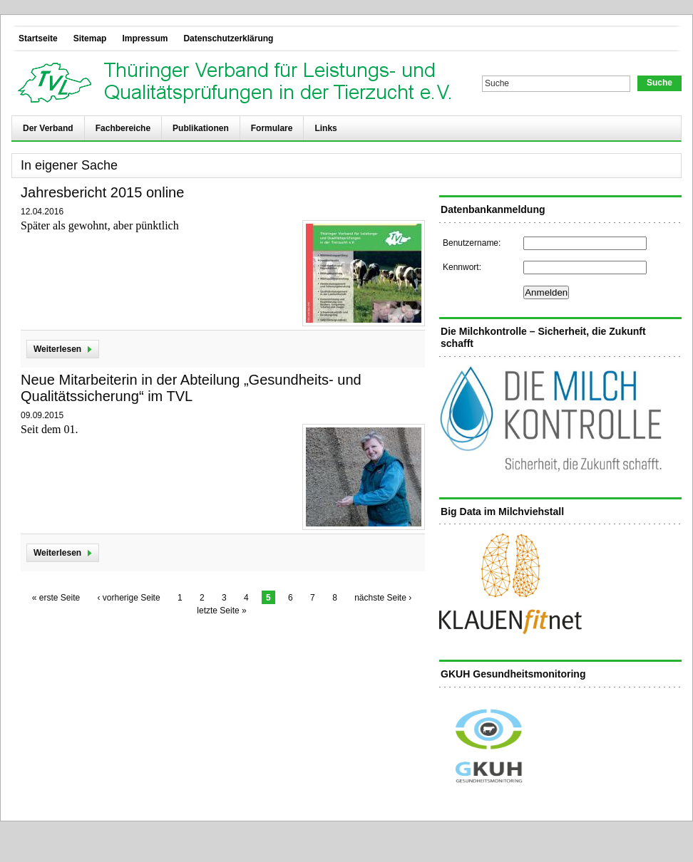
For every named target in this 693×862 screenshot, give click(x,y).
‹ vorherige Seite (129, 598)
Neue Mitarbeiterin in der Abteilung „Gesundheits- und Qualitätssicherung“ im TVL (191, 388)
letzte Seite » (221, 611)
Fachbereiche (123, 128)
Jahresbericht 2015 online (102, 192)
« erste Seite (56, 598)
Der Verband (48, 128)
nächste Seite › (382, 598)
